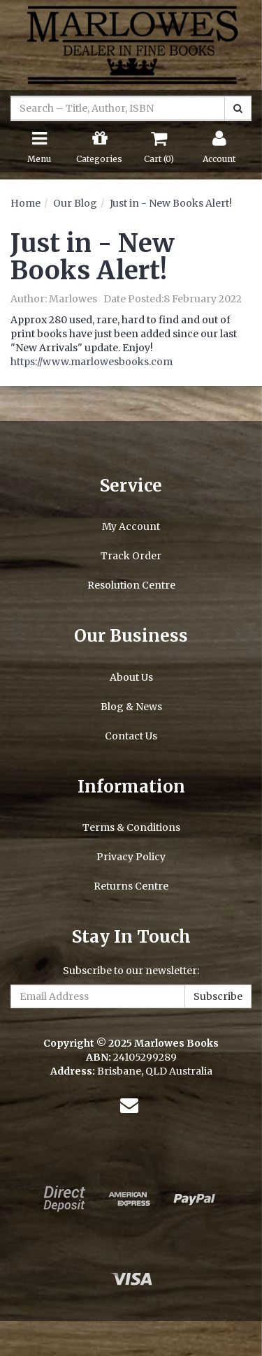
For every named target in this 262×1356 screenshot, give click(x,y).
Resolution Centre (131, 585)
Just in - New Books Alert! (171, 203)
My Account (131, 526)
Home (25, 203)
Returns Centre (131, 886)
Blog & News (131, 706)
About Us (131, 677)
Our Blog (75, 203)
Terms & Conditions (131, 827)
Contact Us (131, 736)
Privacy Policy (131, 856)
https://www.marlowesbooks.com (91, 361)
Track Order (131, 556)
